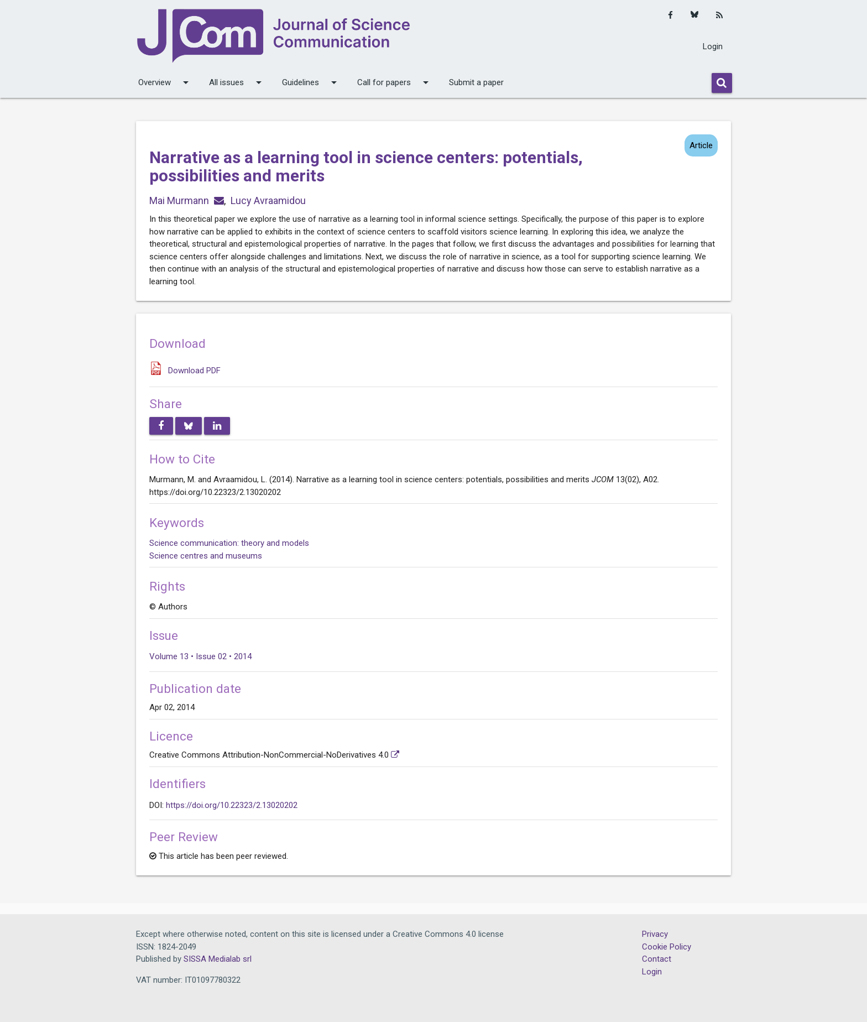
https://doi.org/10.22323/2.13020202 (231, 805)
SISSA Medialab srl (218, 959)
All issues (237, 82)
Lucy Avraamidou (268, 200)
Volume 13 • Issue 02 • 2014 (200, 656)
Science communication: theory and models (229, 543)
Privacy (655, 934)
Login (713, 46)
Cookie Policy (666, 947)
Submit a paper (476, 82)
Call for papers (394, 82)
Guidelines (311, 82)
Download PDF (194, 371)
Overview (165, 82)
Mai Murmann (179, 200)
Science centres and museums (205, 556)
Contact (656, 959)
